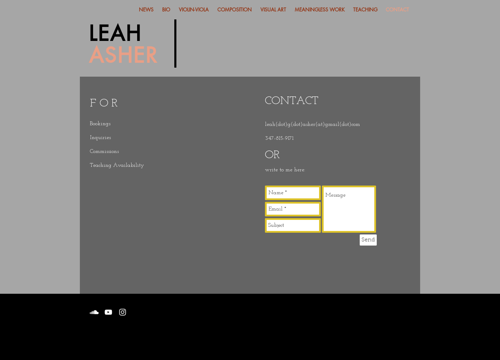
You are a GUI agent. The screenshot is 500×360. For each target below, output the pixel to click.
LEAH (115, 33)
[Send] (368, 240)
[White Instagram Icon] (122, 312)
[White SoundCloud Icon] (94, 312)
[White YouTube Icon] (108, 312)
